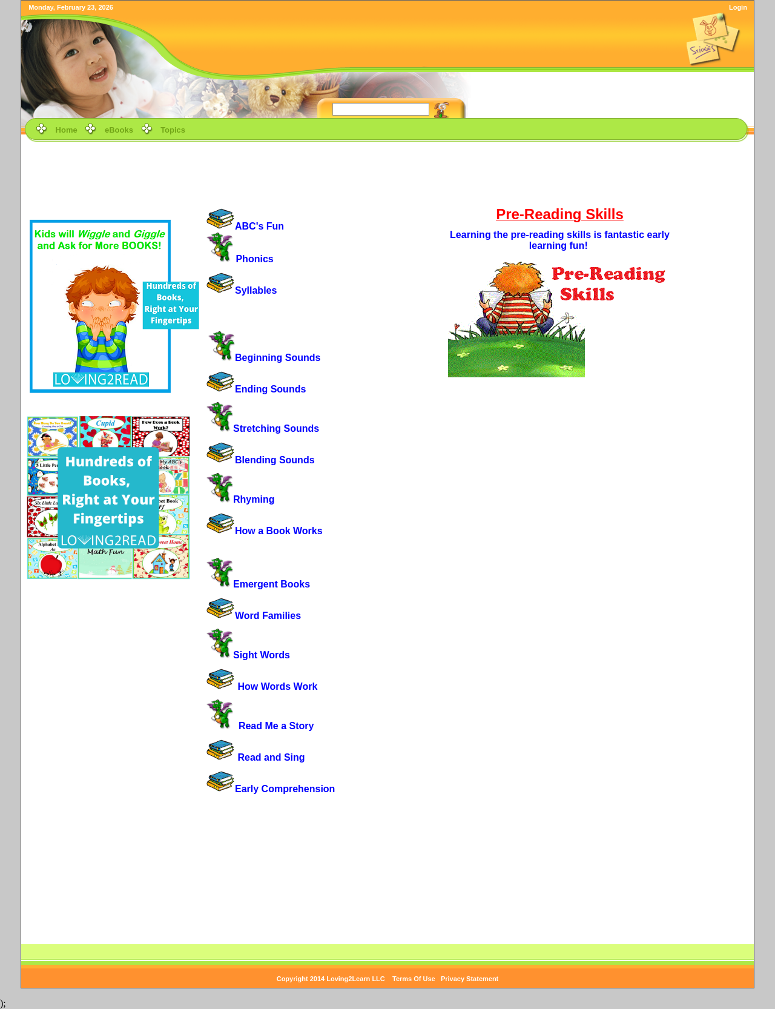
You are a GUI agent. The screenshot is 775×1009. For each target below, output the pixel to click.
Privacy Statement (469, 978)
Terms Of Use (413, 978)
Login (738, 7)
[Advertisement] (387, 172)
